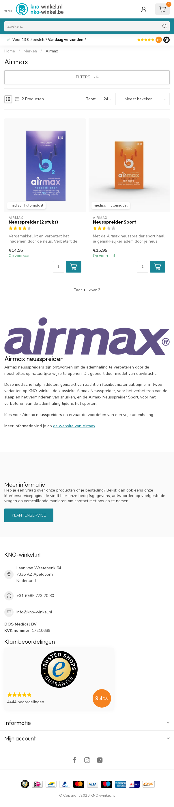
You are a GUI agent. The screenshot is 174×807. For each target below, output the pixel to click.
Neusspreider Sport (114, 222)
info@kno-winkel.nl (34, 612)
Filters (87, 77)
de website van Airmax (74, 426)
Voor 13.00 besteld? (49, 39)
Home (9, 51)
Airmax (52, 51)
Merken (30, 51)
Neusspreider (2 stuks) (33, 222)
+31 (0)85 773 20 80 (35, 595)
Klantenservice (29, 515)
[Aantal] (58, 267)
